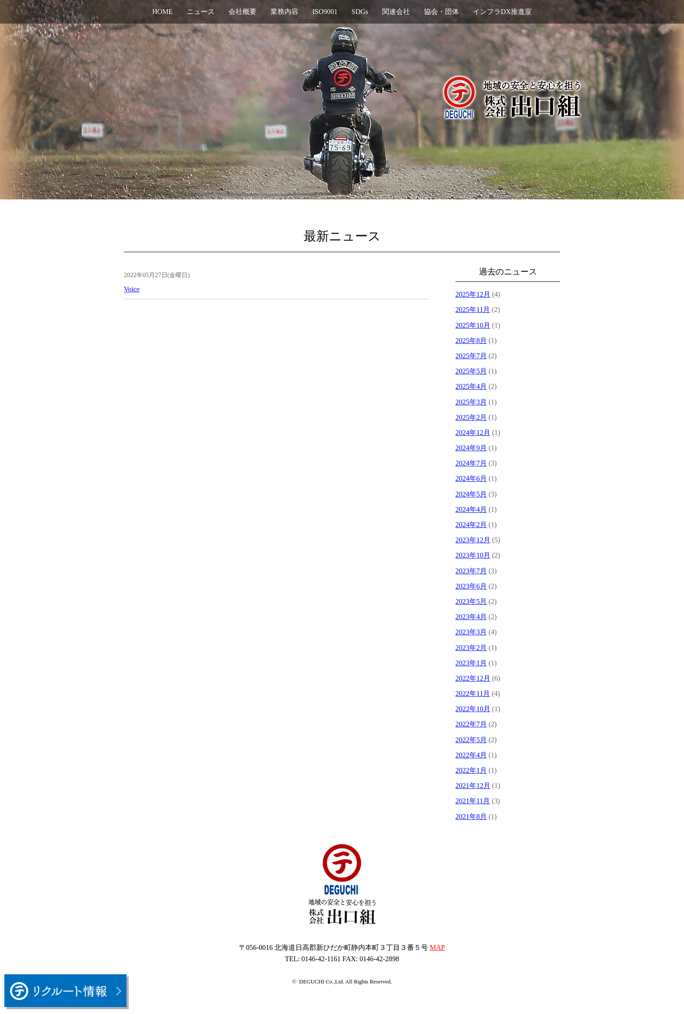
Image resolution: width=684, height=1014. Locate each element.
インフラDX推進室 (502, 11)
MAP (437, 947)
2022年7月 (471, 724)
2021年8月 (471, 816)
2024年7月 (471, 463)
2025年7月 (471, 356)
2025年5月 (471, 371)
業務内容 (284, 11)
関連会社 (396, 11)
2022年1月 (471, 770)
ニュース (201, 11)
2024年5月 (471, 494)
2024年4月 (471, 509)
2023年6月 (471, 586)
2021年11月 (472, 801)
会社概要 (242, 11)
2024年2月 (471, 524)
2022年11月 (472, 693)
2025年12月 (472, 294)
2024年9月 (471, 448)
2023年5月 (471, 601)
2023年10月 (472, 555)
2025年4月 (471, 386)
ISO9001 (325, 11)
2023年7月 (471, 571)
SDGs (360, 11)
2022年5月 (471, 739)
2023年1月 (471, 663)
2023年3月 (471, 632)
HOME (162, 11)
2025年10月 (472, 325)
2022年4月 (471, 755)
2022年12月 (472, 678)
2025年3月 (471, 402)
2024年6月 (471, 478)
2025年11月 (472, 309)
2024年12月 (472, 432)
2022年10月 (472, 709)
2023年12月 (472, 540)
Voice (132, 289)
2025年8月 (471, 340)
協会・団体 (441, 11)
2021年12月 (472, 785)
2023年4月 (471, 616)
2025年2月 (471, 417)
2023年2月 (471, 647)
